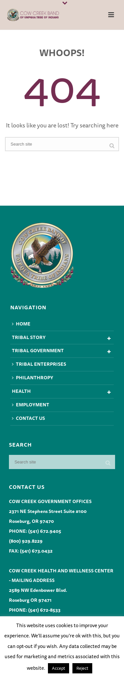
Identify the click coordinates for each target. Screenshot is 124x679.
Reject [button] (82, 668)
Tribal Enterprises (39, 364)
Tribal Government (38, 350)
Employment (30, 404)
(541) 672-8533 (44, 610)
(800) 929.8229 (26, 541)
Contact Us (28, 418)
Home (21, 323)
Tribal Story (29, 337)
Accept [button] (58, 668)
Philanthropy (32, 377)
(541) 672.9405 (44, 531)
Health (21, 391)
